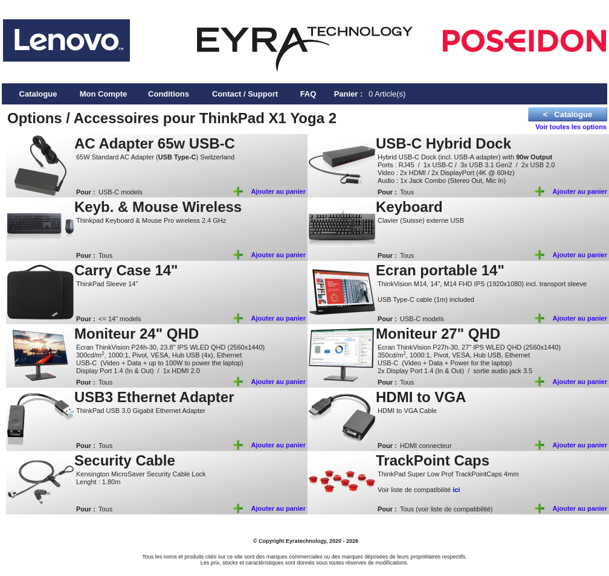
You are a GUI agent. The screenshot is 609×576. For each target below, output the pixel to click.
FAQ (308, 93)
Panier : (348, 93)
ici (456, 489)
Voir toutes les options (571, 126)
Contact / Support (245, 93)
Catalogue (38, 93)
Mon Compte (103, 93)
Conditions (168, 93)
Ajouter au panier (278, 191)
